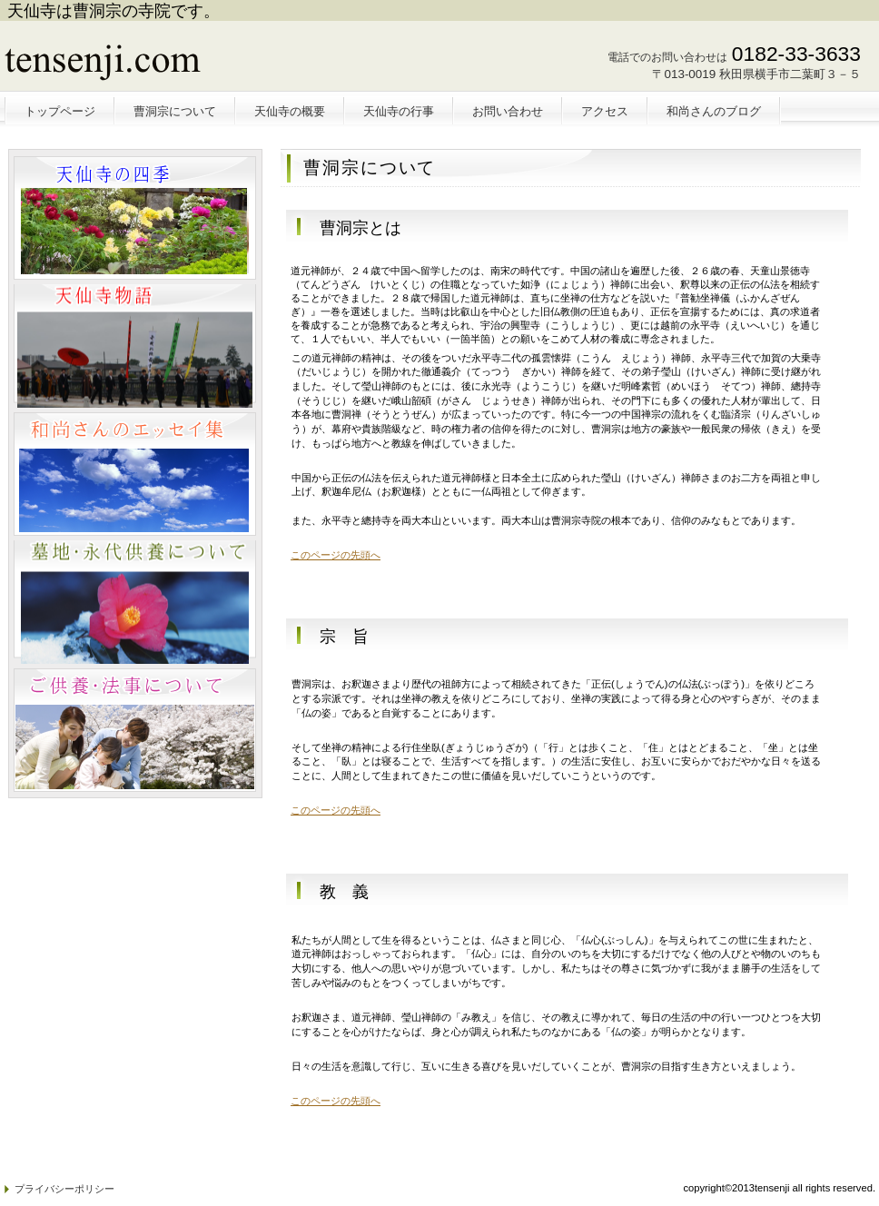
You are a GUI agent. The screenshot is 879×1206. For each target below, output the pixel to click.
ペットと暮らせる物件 (135, 218)
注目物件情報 (135, 474)
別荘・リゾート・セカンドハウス (135, 346)
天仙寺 (139, 60)
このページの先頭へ (335, 554)
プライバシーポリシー (64, 1188)
